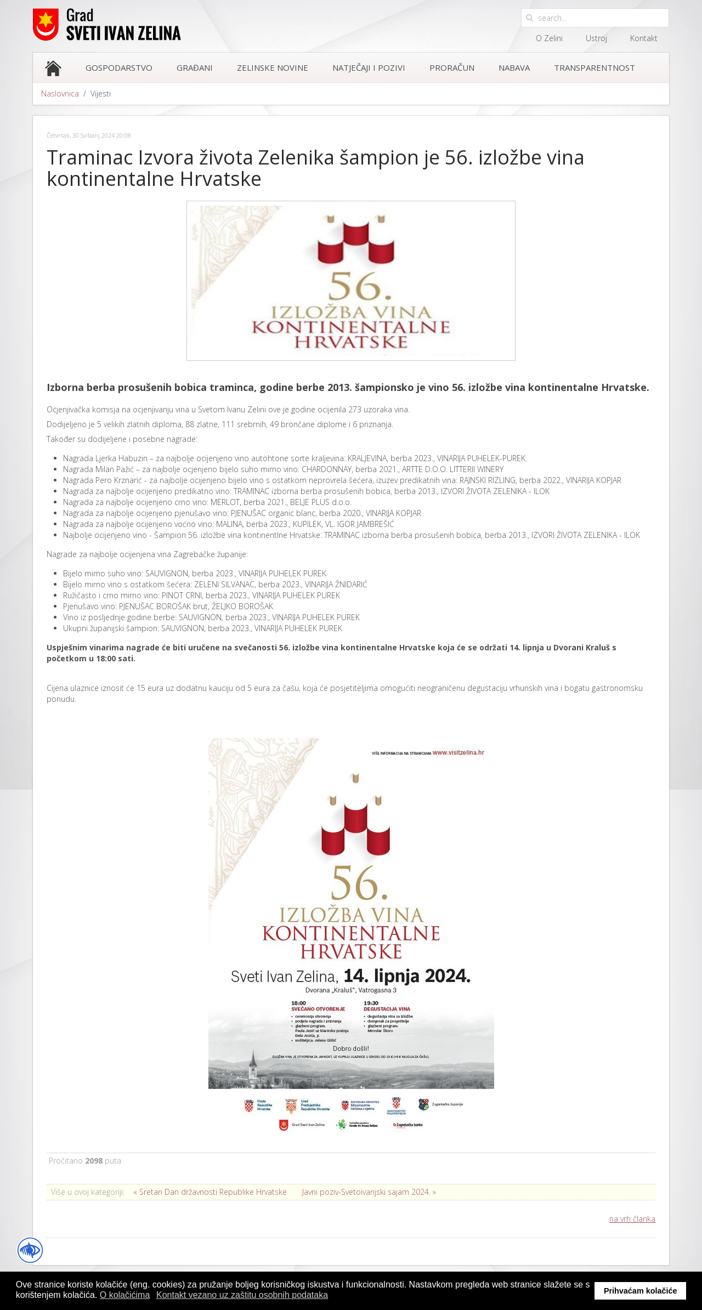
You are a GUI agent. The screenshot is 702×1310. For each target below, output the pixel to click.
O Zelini (549, 38)
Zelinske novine (272, 67)
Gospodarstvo (119, 67)
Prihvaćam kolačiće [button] (640, 1290)
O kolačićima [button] (125, 1295)
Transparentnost (594, 67)
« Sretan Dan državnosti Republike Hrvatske (210, 1192)
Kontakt (644, 38)
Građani (195, 67)
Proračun (451, 67)
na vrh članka (632, 1218)
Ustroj (596, 38)
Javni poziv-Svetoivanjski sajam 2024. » (369, 1192)
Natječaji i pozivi (368, 67)
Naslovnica (60, 93)
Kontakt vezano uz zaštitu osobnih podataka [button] (242, 1295)
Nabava (514, 67)
